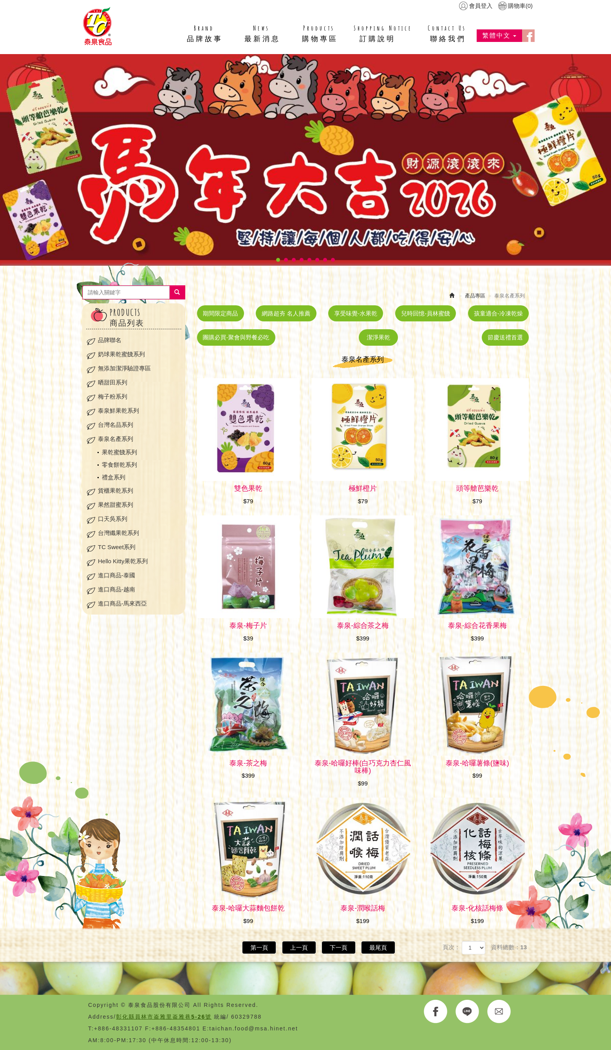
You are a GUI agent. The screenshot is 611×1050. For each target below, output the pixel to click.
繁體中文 (499, 35)
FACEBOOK (435, 1012)
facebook (528, 35)
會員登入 (480, 5)
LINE (467, 1012)
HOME (97, 26)
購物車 (520, 5)
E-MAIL (499, 1012)
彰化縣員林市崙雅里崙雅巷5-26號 (164, 1017)
